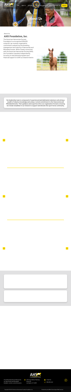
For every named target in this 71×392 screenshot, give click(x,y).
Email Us (49, 379)
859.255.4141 (50, 382)
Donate (64, 5)
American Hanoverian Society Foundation (22, 389)
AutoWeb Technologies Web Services (55, 389)
